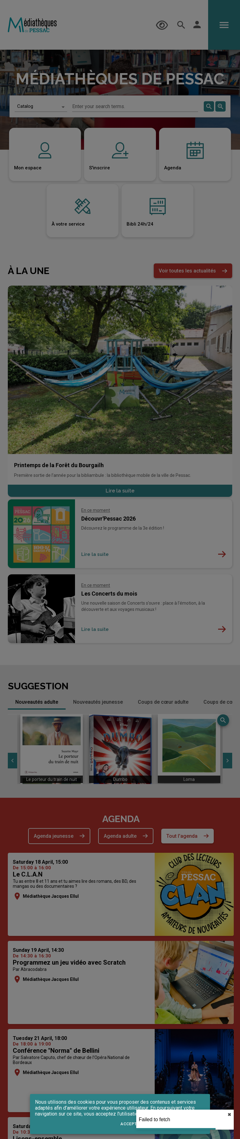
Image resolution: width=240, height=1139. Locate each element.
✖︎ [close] (229, 1114)
